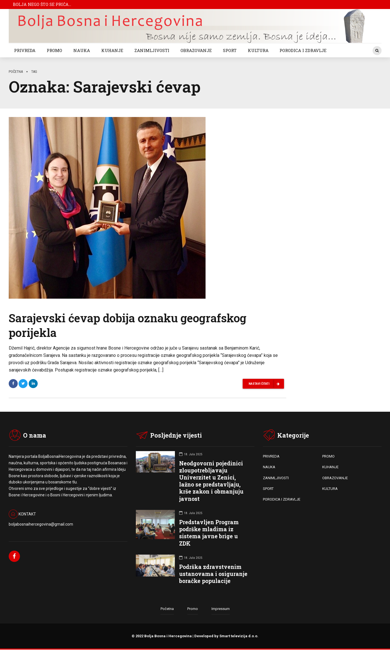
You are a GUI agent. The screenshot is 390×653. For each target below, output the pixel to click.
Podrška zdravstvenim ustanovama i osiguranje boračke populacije (213, 574)
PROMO (54, 50)
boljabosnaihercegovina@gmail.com (41, 525)
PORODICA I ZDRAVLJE (302, 50)
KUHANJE (112, 50)
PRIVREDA (24, 50)
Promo (192, 609)
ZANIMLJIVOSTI (151, 50)
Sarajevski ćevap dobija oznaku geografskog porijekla (127, 325)
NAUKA (81, 50)
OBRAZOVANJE (196, 50)
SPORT (229, 50)
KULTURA (258, 50)
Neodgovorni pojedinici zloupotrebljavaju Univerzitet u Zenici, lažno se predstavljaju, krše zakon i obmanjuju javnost (211, 481)
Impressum (220, 609)
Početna (16, 71)
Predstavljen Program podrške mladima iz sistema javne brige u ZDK (209, 533)
